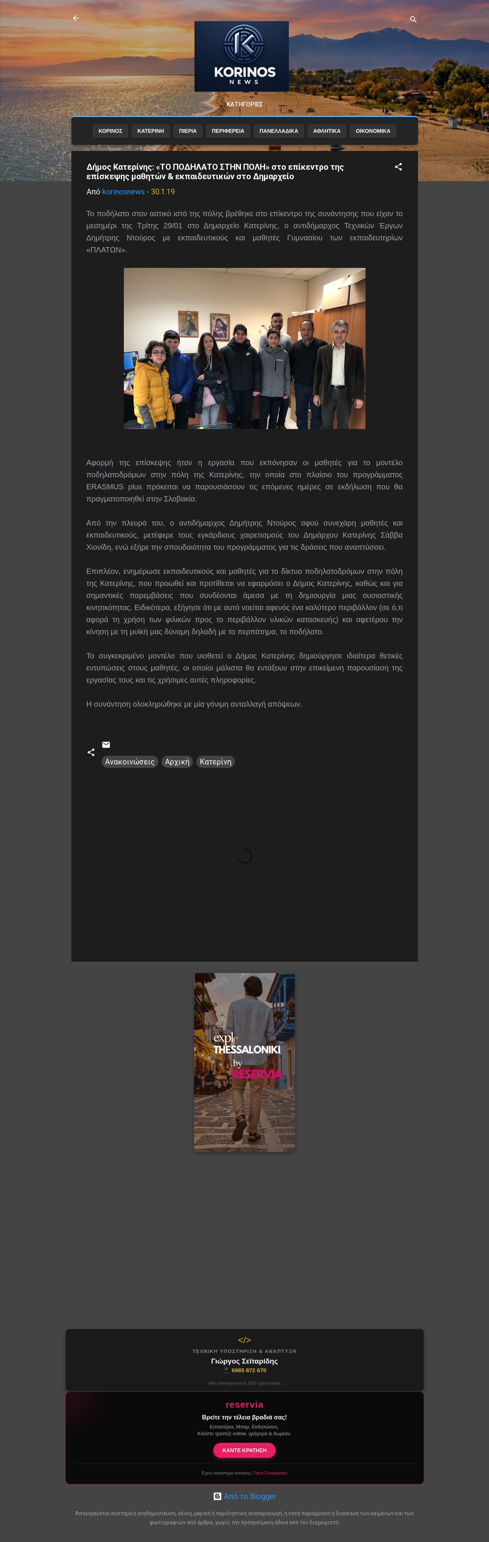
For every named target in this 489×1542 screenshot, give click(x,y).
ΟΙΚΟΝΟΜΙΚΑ (373, 131)
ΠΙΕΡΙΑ (188, 131)
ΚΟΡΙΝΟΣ (110, 131)
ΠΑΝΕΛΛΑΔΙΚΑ (278, 131)
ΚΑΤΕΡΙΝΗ (150, 131)
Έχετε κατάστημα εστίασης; (244, 1473)
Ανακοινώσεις (130, 761)
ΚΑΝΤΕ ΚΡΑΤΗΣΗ (244, 1450)
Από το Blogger (244, 1496)
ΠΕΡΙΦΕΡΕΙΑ (228, 131)
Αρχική (177, 761)
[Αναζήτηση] (413, 20)
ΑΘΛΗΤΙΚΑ (327, 131)
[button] (398, 167)
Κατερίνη (215, 761)
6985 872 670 (245, 1370)
